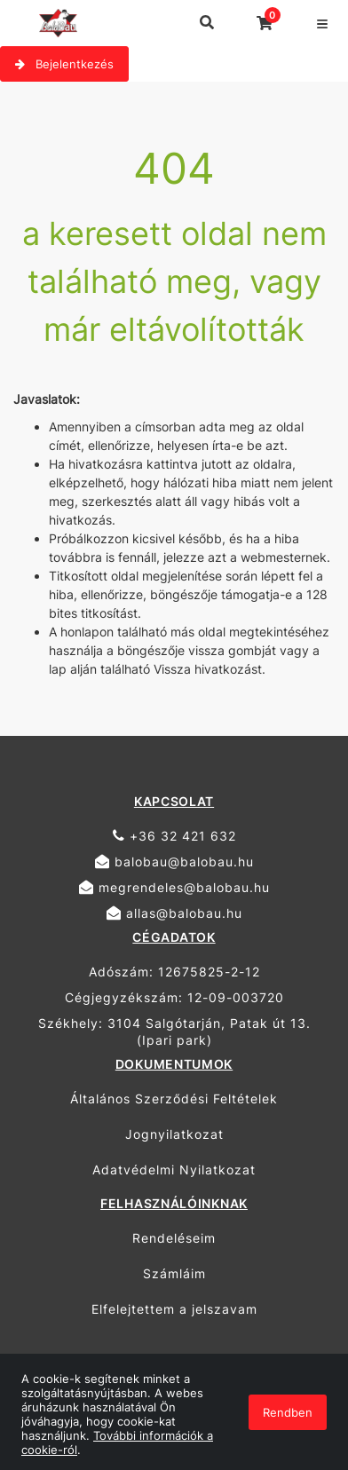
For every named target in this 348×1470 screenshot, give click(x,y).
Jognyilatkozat (174, 1134)
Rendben (287, 1412)
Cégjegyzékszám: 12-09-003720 (174, 997)
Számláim (174, 1273)
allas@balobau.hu (174, 913)
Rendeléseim (174, 1237)
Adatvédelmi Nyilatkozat (174, 1169)
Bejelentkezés (64, 64)
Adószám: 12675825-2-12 (174, 971)
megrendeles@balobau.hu (174, 887)
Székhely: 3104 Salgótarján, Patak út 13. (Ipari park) (174, 1031)
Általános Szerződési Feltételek (174, 1098)
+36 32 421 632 (174, 835)
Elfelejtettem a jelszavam (174, 1308)
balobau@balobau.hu (174, 861)
